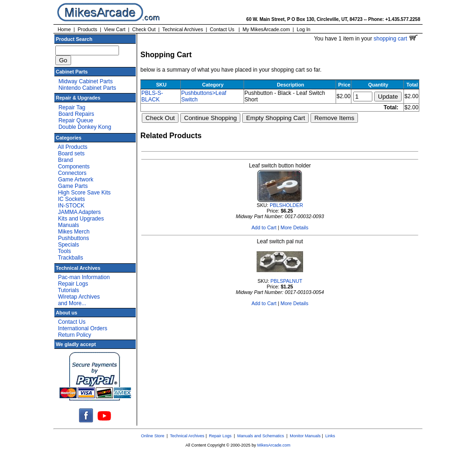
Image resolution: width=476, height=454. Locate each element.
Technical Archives (182, 29)
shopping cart (396, 38)
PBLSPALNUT (287, 281)
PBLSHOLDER (286, 205)
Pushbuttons (73, 238)
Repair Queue (76, 120)
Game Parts (73, 186)
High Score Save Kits (84, 192)
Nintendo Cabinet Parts (87, 88)
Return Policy (74, 335)
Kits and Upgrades (81, 218)
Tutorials (68, 290)
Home (64, 29)
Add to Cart (264, 227)
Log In (304, 29)
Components (74, 166)
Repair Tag (72, 107)
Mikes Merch (74, 231)
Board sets (71, 153)
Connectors (72, 173)
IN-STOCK (71, 205)
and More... (72, 303)
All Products (72, 147)
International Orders (82, 328)
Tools (64, 251)
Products (87, 29)
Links (330, 436)
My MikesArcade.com (266, 29)
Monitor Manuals (305, 436)
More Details (295, 227)
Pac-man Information (84, 277)
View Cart (115, 29)
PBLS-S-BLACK (152, 96)
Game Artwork (75, 179)
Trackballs (70, 257)
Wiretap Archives (79, 297)
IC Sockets (71, 199)
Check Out (143, 29)
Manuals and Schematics (260, 436)
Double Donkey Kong (85, 127)
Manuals (68, 225)
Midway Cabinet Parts (86, 81)
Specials (68, 244)
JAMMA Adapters (79, 212)
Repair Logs (73, 283)
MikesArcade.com (274, 445)
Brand (65, 160)
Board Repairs (76, 114)
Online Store (152, 436)
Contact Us (222, 29)
